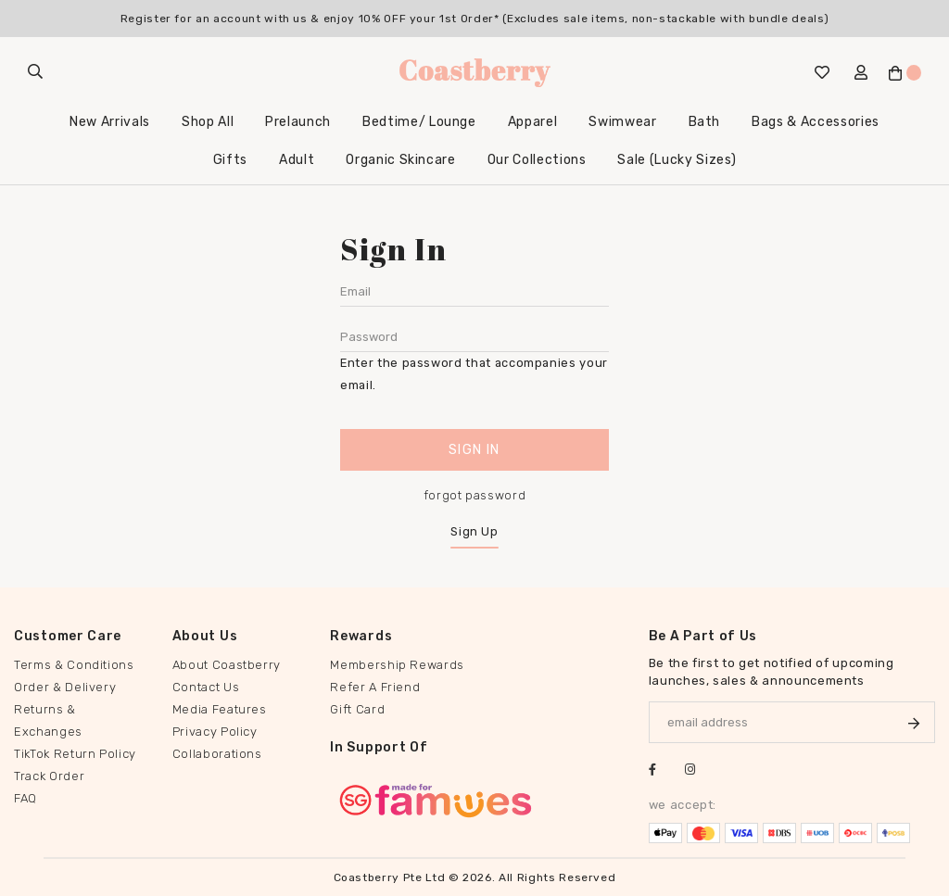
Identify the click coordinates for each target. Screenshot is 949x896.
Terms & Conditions (74, 665)
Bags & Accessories (815, 122)
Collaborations (217, 754)
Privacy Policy (215, 731)
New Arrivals (110, 122)
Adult (296, 160)
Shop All (208, 122)
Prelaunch (298, 122)
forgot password (475, 495)
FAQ (25, 798)
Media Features (219, 709)
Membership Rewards (397, 665)
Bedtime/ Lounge (419, 122)
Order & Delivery (65, 687)
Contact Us (206, 687)
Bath (705, 122)
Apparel (533, 122)
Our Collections (537, 160)
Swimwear (622, 122)
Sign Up (474, 531)
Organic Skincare (400, 160)
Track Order (49, 776)
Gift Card (357, 709)
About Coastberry (226, 665)
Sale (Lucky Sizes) (676, 160)
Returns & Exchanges (48, 720)
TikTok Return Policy (75, 754)
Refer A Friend (375, 687)
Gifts (230, 160)
